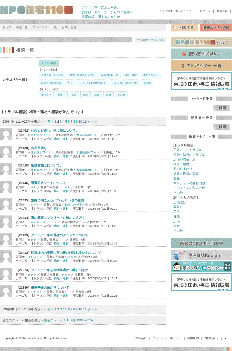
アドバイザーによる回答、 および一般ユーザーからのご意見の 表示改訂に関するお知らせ (107, 12)
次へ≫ (92, 121)
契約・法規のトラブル (82, 75)
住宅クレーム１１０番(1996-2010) (68, 320)
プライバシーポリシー (167, 338)
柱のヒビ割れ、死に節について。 (55, 130)
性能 (85, 94)
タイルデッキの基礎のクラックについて (59, 235)
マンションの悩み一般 (124, 82)
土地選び (46, 94)
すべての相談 (48, 63)
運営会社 (141, 338)
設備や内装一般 (109, 75)
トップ (6, 27)
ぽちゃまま (35, 256)
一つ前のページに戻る (150, 39)
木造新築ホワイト (39, 134)
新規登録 (222, 11)
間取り (61, 94)
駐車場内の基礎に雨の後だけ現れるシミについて (66, 252)
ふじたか (33, 204)
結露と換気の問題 (51, 82)
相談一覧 (22, 27)
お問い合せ (69, 27)
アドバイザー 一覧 (45, 27)
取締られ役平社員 (76, 204)
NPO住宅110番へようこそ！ (177, 11)
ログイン (205, 11)
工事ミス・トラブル (52, 75)
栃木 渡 (72, 256)
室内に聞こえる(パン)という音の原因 (57, 200)
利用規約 (193, 338)
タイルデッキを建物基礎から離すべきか (59, 270)
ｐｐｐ (32, 239)
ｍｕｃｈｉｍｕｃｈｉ (42, 222)
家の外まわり (150, 75)
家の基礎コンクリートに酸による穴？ (58, 218)
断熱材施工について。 (47, 165)
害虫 (69, 82)
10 (80, 121)
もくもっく (35, 291)
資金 (108, 94)
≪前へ (49, 121)
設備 (97, 94)
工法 (74, 94)
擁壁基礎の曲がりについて (50, 287)
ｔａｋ (32, 187)
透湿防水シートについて (48, 183)
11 (84, 121)
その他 (147, 82)
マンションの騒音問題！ (92, 82)
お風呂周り (39, 148)
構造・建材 (131, 75)
